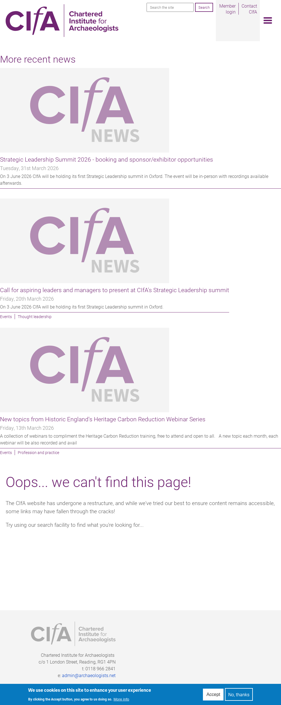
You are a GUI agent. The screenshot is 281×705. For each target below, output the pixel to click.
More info (121, 700)
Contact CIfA (249, 9)
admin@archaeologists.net (89, 675)
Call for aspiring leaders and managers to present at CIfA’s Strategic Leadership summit (114, 290)
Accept (213, 695)
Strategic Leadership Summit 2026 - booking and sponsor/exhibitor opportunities (106, 159)
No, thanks (238, 696)
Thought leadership (35, 316)
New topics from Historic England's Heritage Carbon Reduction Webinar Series (102, 419)
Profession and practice (38, 452)
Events (6, 316)
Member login (227, 9)
